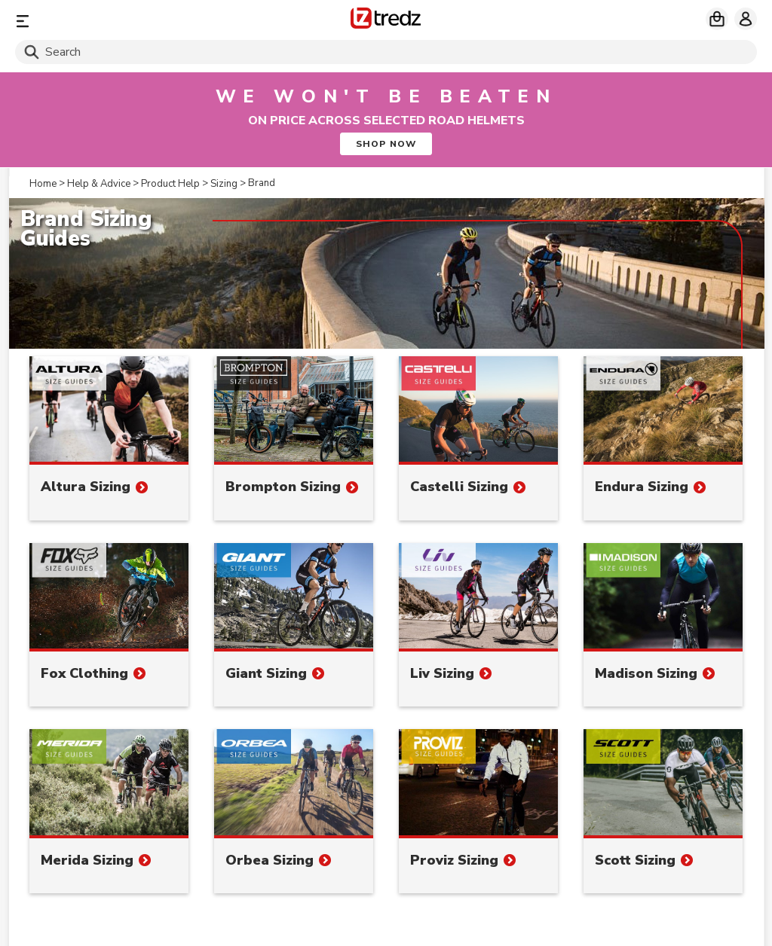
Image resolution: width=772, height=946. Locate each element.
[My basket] (717, 19)
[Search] (386, 52)
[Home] (386, 21)
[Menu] (137, 21)
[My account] (745, 19)
